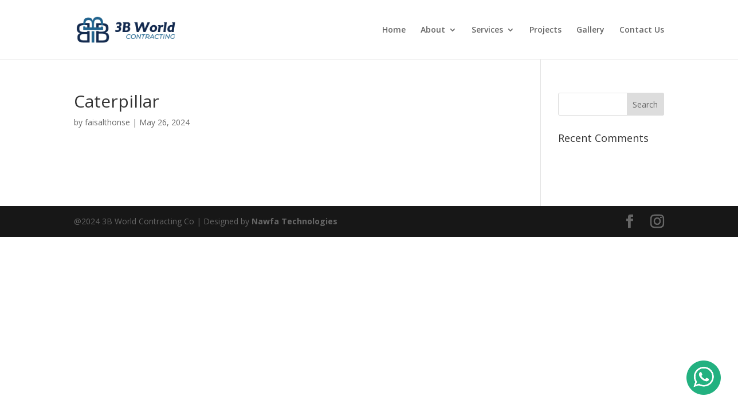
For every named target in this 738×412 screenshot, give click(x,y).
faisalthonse (107, 122)
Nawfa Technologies (294, 221)
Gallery (590, 30)
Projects (545, 30)
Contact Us (641, 30)
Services (487, 30)
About (433, 30)
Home (394, 30)
